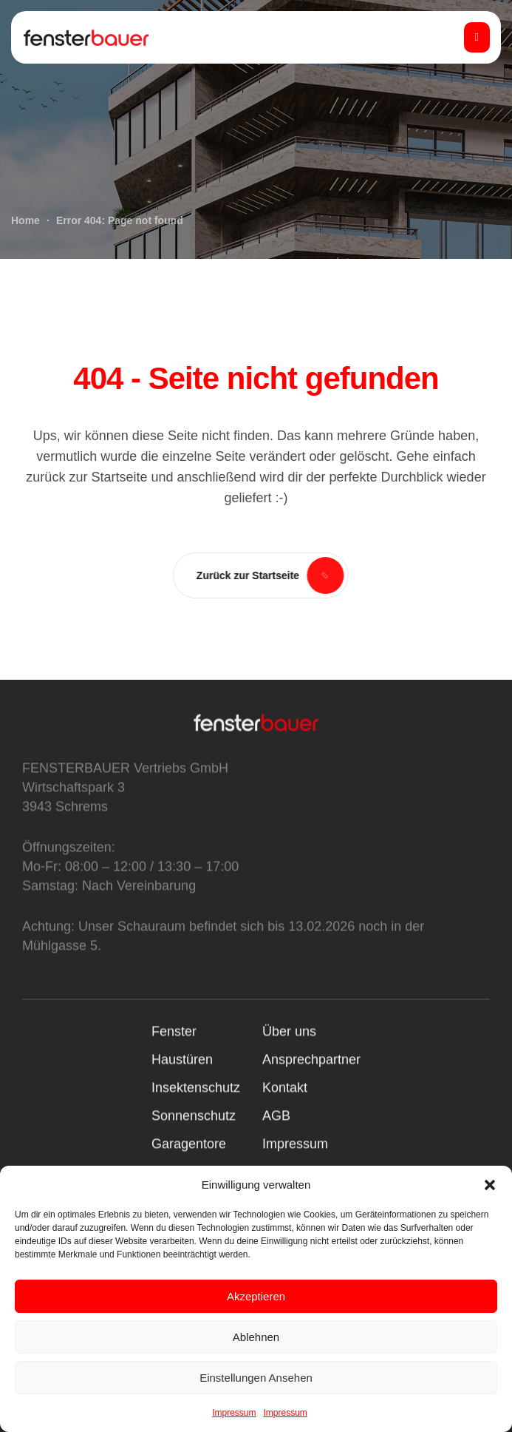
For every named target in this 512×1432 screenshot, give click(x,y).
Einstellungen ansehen (256, 1377)
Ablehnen (256, 1337)
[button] (489, 1185)
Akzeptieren (256, 1296)
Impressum (234, 1413)
